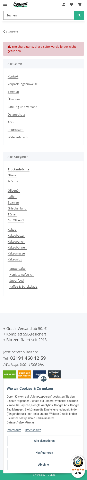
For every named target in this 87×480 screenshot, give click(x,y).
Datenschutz (16, 114)
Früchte (13, 181)
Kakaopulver (16, 241)
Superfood (16, 280)
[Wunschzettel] (71, 4)
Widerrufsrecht (18, 137)
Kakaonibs (15, 259)
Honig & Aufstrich (21, 274)
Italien (12, 196)
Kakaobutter (16, 235)
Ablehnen (44, 464)
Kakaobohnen (17, 247)
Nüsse (12, 175)
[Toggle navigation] (5, 2)
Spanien (13, 202)
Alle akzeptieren (44, 440)
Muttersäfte (17, 269)
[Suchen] (39, 15)
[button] (64, 4)
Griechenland (17, 208)
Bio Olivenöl (16, 220)
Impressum (15, 130)
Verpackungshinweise (23, 84)
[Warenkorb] (80, 4)
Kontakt (13, 76)
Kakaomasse (16, 253)
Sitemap (13, 92)
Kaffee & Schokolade (23, 286)
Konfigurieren (44, 452)
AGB (11, 122)
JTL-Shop (50, 475)
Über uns (14, 99)
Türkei (12, 214)
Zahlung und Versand (22, 107)
